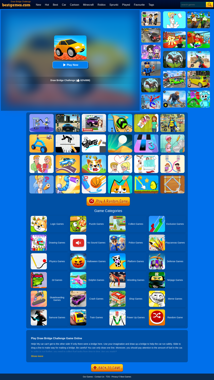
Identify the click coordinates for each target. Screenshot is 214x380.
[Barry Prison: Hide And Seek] (151, 62)
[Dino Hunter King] (151, 79)
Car (64, 4)
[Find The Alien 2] (151, 12)
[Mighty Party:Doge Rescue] (94, 156)
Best (55, 4)
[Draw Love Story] (120, 156)
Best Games (125, 377)
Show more (37, 356)
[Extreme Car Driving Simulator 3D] (68, 115)
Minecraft (88, 4)
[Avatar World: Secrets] (151, 46)
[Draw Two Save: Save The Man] (68, 135)
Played (126, 4)
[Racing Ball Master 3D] (120, 115)
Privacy (115, 377)
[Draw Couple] (41, 156)
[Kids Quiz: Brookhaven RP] (94, 115)
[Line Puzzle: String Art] (172, 176)
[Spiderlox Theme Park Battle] (151, 95)
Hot (47, 4)
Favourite (139, 4)
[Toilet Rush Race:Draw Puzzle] (172, 156)
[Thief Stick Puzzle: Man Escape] (41, 115)
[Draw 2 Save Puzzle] (172, 135)
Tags (151, 4)
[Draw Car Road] (68, 156)
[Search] (193, 4)
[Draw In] (120, 176)
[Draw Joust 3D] (41, 135)
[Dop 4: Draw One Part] (146, 156)
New (38, 4)
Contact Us (99, 377)
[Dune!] (120, 135)
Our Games (88, 377)
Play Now (70, 65)
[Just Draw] (41, 176)
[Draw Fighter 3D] (68, 176)
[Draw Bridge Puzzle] (94, 135)
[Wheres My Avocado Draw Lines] (146, 176)
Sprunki (113, 4)
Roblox (101, 4)
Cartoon (74, 4)
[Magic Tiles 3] (146, 135)
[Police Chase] (151, 29)
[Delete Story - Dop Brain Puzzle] (146, 115)
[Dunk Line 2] (94, 176)
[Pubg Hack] (172, 115)
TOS (108, 377)
